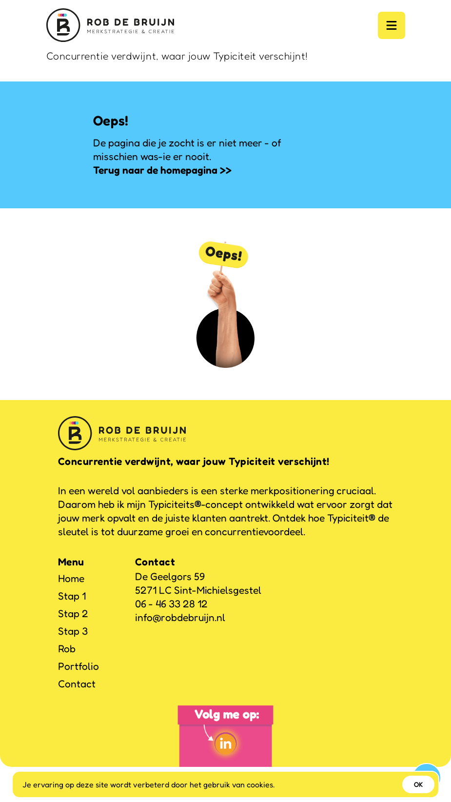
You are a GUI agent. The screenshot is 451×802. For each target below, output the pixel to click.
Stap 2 (73, 613)
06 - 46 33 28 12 (171, 604)
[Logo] (110, 25)
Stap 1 (72, 596)
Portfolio (78, 666)
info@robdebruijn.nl (180, 617)
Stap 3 (73, 631)
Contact (77, 684)
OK (418, 784)
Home (71, 578)
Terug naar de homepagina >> (162, 170)
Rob (67, 648)
